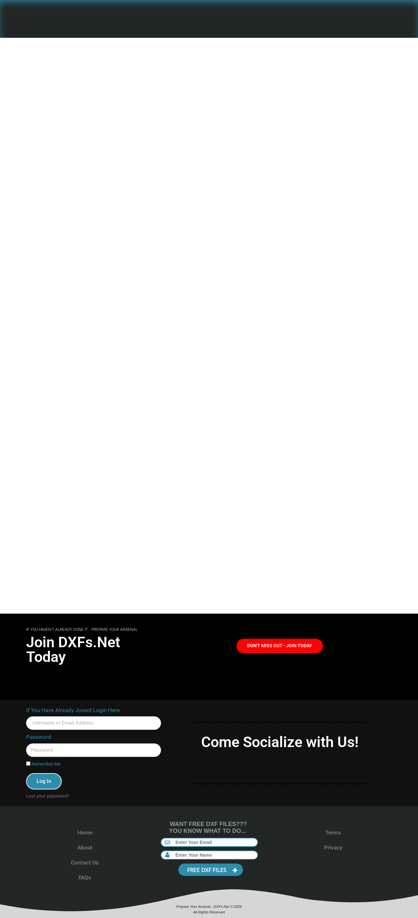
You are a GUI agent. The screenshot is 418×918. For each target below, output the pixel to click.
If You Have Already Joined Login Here (73, 710)
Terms (333, 832)
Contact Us (85, 862)
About (84, 847)
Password (38, 737)
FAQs (84, 877)
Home (84, 832)
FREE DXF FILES (212, 870)
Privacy (333, 847)
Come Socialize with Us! (280, 742)
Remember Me (43, 764)
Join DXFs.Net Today (73, 650)
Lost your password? (48, 796)
